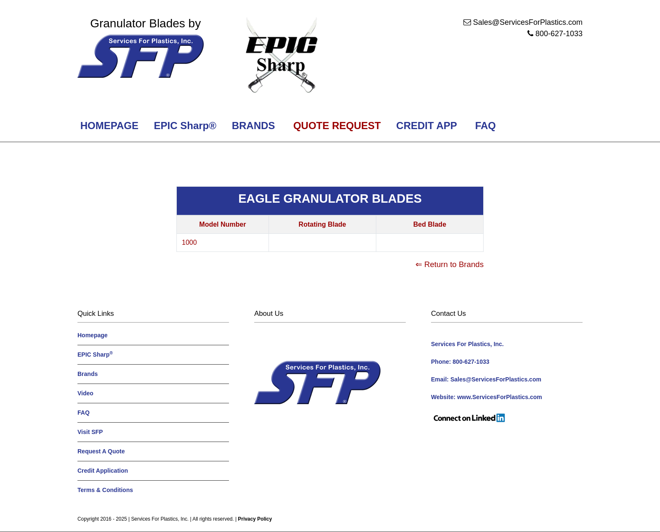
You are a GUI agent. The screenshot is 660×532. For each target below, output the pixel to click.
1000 (189, 242)
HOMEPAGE (107, 125)
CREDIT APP (427, 125)
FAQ (485, 125)
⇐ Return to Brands (449, 264)
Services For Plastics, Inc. (160, 519)
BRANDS (252, 125)
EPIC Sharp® (183, 125)
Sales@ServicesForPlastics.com (528, 22)
